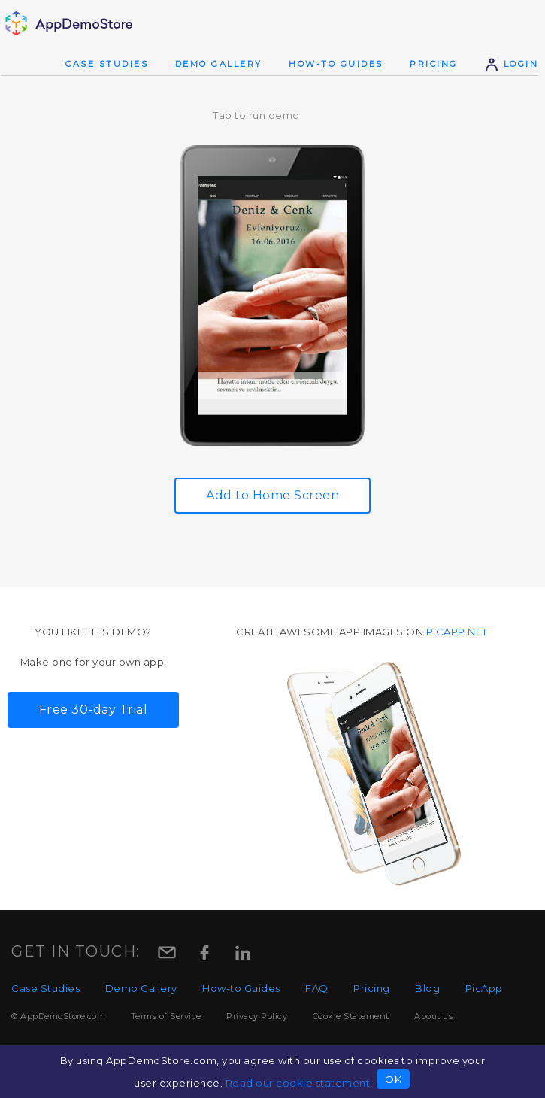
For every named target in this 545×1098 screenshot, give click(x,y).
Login (511, 64)
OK (393, 1079)
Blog (427, 988)
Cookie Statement (351, 1016)
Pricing (434, 64)
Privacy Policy (256, 1016)
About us (433, 1016)
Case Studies (106, 64)
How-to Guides (336, 64)
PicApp (484, 988)
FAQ (317, 988)
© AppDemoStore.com (58, 1016)
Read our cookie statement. (299, 1083)
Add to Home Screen (272, 495)
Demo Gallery (218, 64)
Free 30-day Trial (93, 709)
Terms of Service (166, 1016)
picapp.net (457, 632)
